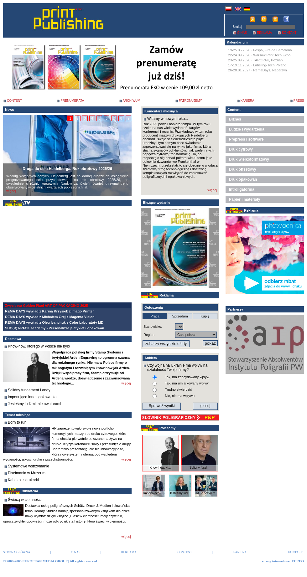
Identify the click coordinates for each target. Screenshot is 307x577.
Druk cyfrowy (241, 149)
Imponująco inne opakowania (32, 397)
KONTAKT (289, 32)
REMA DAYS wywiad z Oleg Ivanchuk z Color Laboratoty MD (54, 322)
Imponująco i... (153, 493)
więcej (11, 191)
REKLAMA (264, 32)
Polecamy (167, 428)
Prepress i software (246, 139)
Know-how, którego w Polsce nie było (39, 346)
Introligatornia (241, 189)
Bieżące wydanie (156, 202)
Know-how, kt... (160, 467)
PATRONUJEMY (190, 100)
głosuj (205, 406)
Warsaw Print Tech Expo (271, 55)
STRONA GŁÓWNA (16, 552)
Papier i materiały (244, 199)
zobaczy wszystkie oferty (166, 344)
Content (234, 109)
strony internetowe (275, 561)
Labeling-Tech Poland (269, 65)
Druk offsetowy (242, 169)
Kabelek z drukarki (23, 480)
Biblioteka (30, 491)
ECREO (298, 561)
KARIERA (247, 100)
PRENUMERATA (72, 100)
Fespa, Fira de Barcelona (272, 50)
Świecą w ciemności (24, 499)
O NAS (242, 32)
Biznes (235, 119)
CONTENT (14, 100)
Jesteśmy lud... (179, 493)
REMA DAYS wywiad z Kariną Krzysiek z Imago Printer (49, 311)
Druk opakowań (243, 179)
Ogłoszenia (153, 307)
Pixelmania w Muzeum (26, 473)
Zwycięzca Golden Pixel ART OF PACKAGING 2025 (46, 305)
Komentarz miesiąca (161, 111)
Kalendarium (237, 42)
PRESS (299, 100)
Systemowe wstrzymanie (28, 466)
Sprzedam (180, 316)
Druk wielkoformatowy (249, 159)
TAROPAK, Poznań (268, 60)
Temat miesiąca (17, 415)
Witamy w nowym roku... (167, 118)
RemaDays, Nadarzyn (270, 70)
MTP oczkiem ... (205, 495)
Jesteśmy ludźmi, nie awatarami (34, 404)
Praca (154, 316)
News (9, 109)
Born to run (17, 422)
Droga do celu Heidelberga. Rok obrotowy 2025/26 (67, 169)
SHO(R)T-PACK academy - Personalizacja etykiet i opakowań (54, 328)
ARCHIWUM (131, 100)
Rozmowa (13, 339)
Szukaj (237, 26)
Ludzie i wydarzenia (246, 129)
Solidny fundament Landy (29, 390)
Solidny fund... (199, 467)
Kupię (204, 316)
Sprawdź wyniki (162, 406)
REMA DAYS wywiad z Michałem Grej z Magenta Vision (50, 317)
